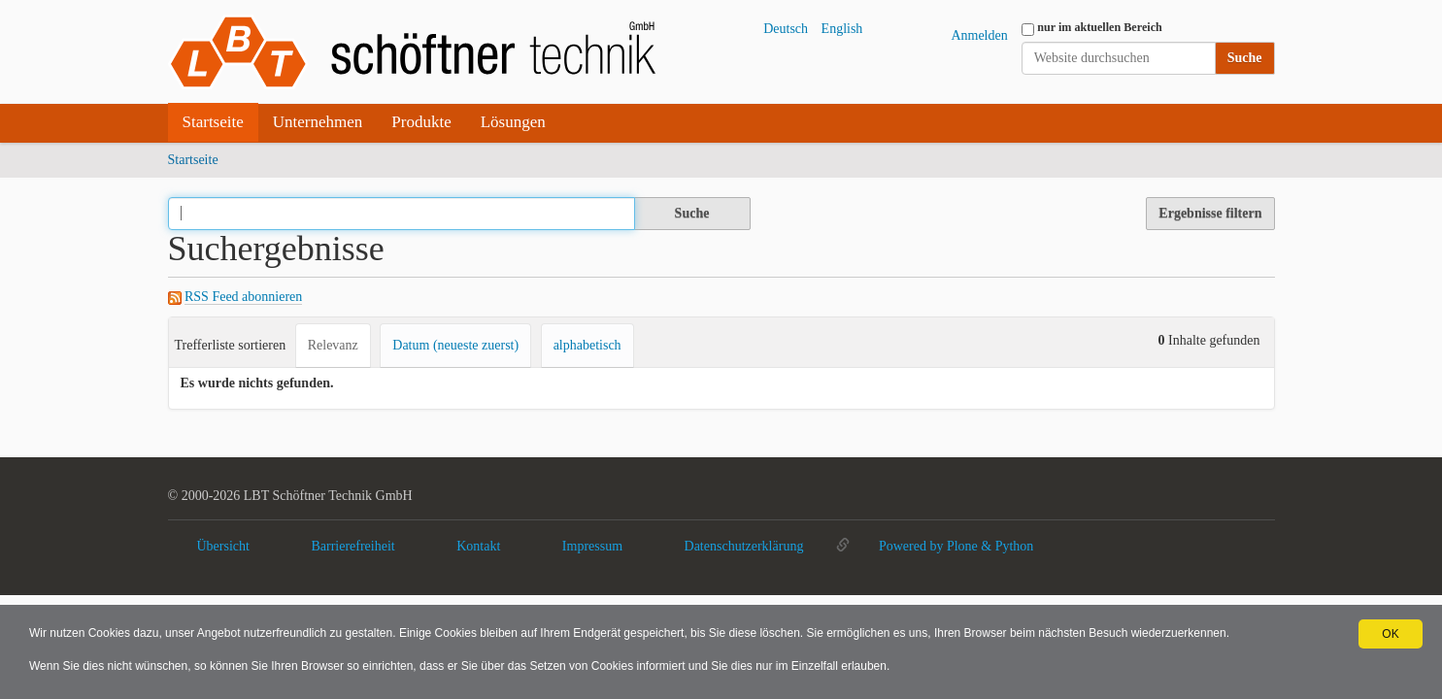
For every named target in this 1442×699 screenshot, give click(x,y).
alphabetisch (587, 345)
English (842, 28)
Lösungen (513, 122)
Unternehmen (318, 122)
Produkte (421, 122)
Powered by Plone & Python (956, 546)
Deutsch (785, 28)
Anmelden (979, 35)
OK (1390, 634)
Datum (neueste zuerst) (455, 345)
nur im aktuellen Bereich (1099, 27)
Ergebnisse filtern (1209, 213)
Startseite (213, 122)
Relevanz (333, 345)
